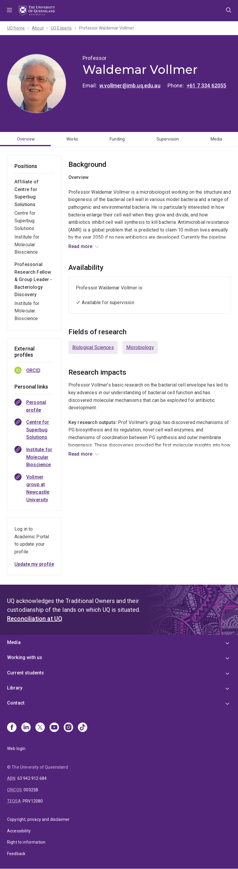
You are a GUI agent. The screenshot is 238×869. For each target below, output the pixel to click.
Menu (9, 10)
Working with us (24, 657)
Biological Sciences (93, 347)
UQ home (16, 28)
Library (14, 688)
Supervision (168, 139)
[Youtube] (54, 728)
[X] (40, 728)
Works (72, 139)
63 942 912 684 (32, 778)
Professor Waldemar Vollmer (106, 28)
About (38, 28)
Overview (26, 139)
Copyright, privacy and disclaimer (38, 819)
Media (216, 139)
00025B (31, 790)
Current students (25, 673)
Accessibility (19, 831)
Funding (117, 139)
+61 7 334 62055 (206, 85)
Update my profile (34, 564)
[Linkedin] (26, 728)
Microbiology (140, 347)
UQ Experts (61, 28)
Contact (15, 703)
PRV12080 (33, 801)
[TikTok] (82, 728)
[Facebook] (12, 728)
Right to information (26, 842)
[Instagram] (68, 728)
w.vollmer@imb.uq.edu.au (129, 85)
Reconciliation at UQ (34, 618)
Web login (16, 748)
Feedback (16, 853)
